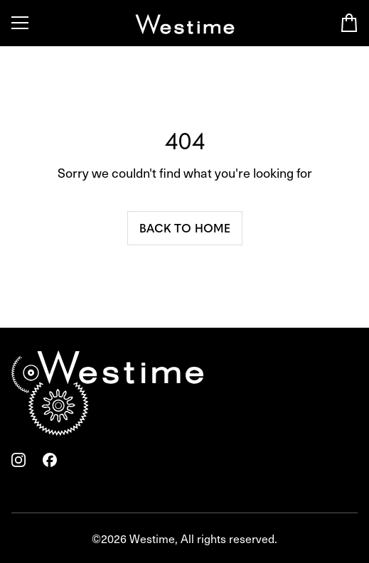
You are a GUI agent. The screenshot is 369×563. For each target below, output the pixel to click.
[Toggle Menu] (20, 22)
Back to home (184, 227)
